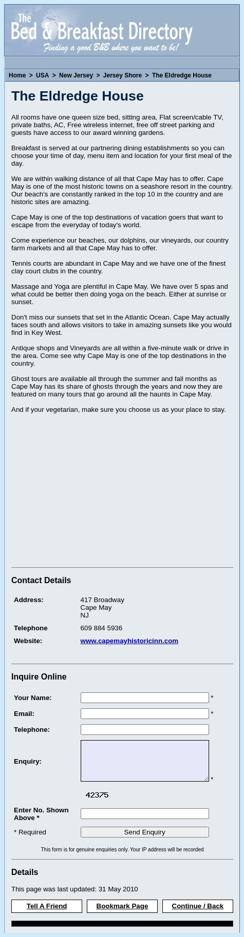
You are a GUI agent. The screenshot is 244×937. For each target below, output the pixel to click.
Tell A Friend (47, 906)
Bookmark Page (122, 906)
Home (17, 75)
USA (42, 75)
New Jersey (76, 75)
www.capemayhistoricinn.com (130, 641)
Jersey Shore (122, 75)
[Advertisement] (97, 492)
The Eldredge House (182, 75)
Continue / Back (198, 906)
